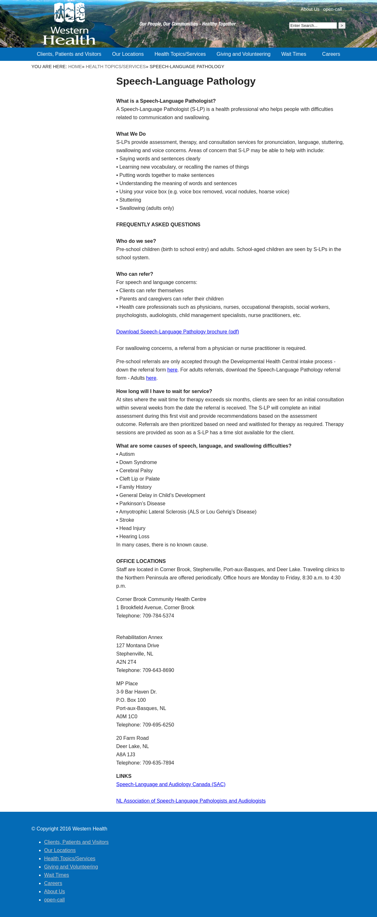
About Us (310, 9)
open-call (332, 9)
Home (75, 66)
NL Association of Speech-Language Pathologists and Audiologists (191, 801)
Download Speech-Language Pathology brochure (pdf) (177, 331)
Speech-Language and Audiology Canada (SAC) (170, 784)
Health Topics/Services (116, 66)
